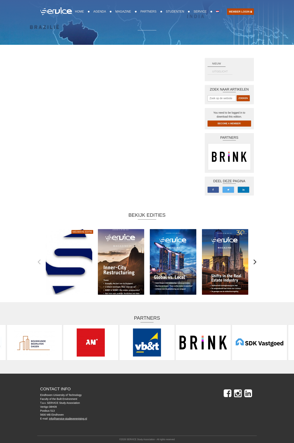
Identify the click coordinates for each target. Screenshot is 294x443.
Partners (148, 11)
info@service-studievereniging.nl (68, 418)
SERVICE (200, 11)
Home (79, 11)
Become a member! (229, 123)
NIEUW (216, 63)
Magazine (123, 11)
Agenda (99, 11)
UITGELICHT (220, 71)
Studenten (175, 11)
